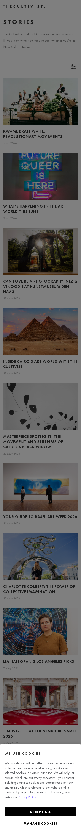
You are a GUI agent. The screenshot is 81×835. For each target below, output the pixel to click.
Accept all (40, 812)
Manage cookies (40, 824)
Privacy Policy (27, 797)
